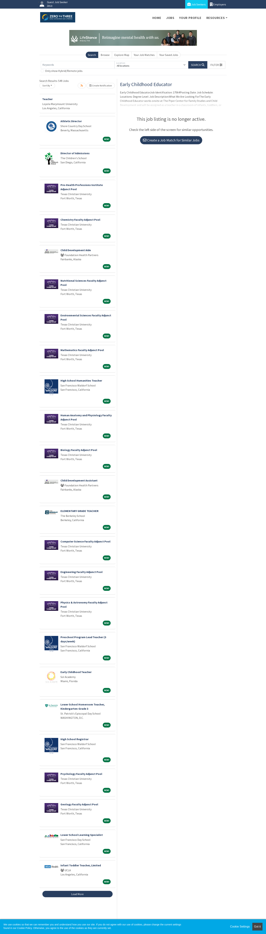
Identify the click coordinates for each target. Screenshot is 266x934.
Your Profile (190, 18)
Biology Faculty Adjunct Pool (78, 450)
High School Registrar (74, 739)
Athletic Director (71, 121)
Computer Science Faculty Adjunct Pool (85, 541)
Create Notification (100, 85)
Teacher (47, 99)
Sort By (46, 85)
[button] (216, 65)
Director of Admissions (75, 153)
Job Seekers (196, 4)
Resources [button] (215, 18)
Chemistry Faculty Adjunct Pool (80, 219)
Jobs (170, 18)
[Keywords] (78, 65)
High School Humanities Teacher (81, 380)
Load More (77, 894)
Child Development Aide (75, 250)
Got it (257, 926)
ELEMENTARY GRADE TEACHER (79, 511)
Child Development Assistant (78, 480)
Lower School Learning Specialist (81, 835)
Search (92, 55)
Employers (218, 4)
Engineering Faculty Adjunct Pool (81, 572)
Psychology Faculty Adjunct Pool (81, 774)
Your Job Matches (144, 55)
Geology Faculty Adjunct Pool (79, 804)
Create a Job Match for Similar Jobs (171, 140)
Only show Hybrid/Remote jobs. (64, 71)
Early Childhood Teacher (76, 672)
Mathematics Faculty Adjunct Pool (82, 350)
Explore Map (121, 55)
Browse (105, 55)
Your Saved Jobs (168, 55)
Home (156, 18)
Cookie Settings (240, 926)
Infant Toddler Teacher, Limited (80, 865)
